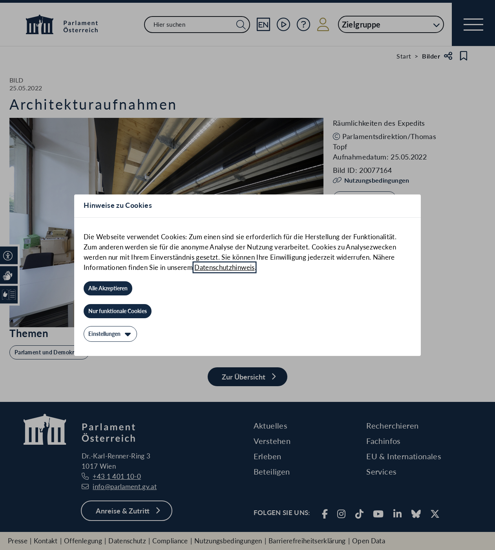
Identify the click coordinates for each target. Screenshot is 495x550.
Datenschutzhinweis (224, 267)
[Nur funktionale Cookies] (118, 311)
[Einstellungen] (110, 334)
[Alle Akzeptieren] (108, 288)
